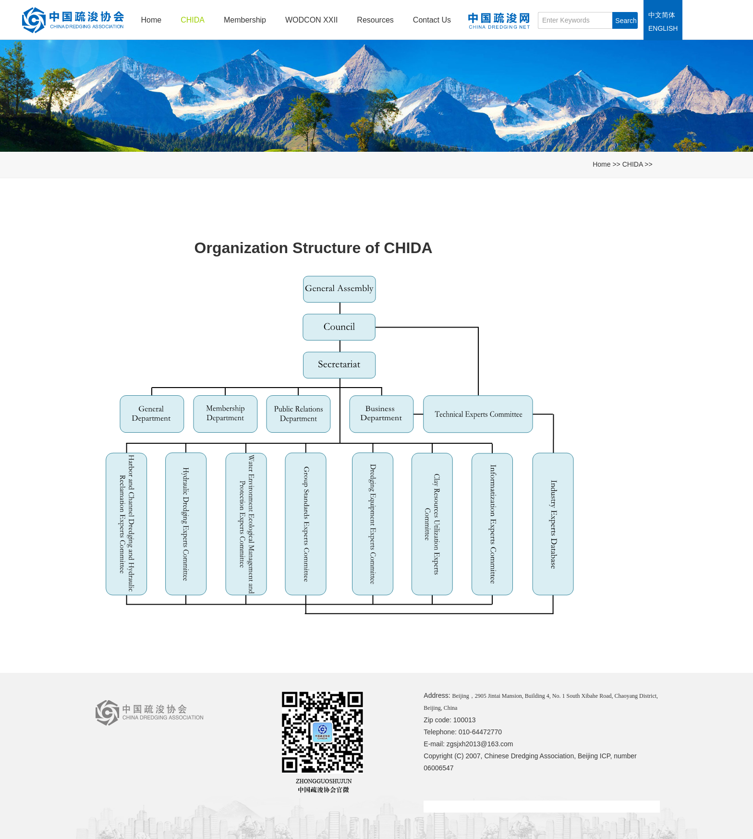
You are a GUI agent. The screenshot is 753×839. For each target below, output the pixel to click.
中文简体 (661, 15)
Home (151, 20)
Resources (375, 20)
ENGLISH (663, 28)
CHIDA (193, 20)
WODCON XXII (311, 20)
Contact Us (432, 20)
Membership (245, 20)
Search (625, 20)
